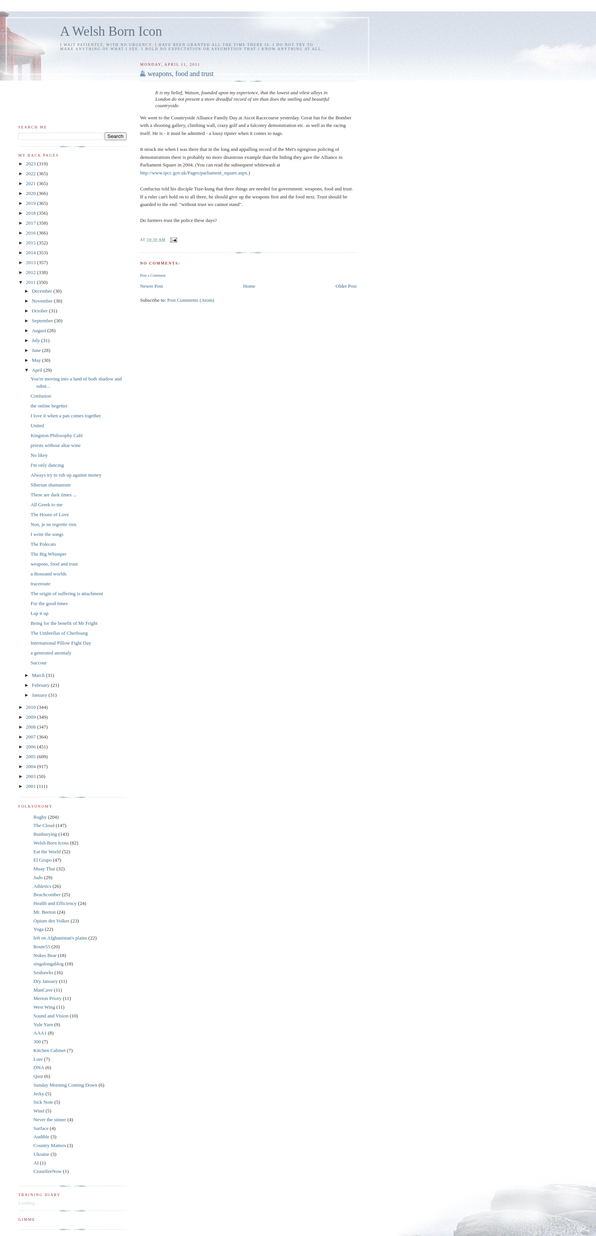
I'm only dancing (47, 465)
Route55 (41, 946)
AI (36, 1163)
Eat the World (47, 851)
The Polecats (43, 544)
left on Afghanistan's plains (60, 938)
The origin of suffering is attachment (66, 593)
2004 (31, 766)
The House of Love (49, 514)
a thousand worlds (48, 574)
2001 (31, 786)
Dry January (45, 981)
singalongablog (48, 964)
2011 (31, 282)
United (37, 425)
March (39, 675)
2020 (31, 193)
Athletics (42, 886)
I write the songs (46, 534)
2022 (31, 173)
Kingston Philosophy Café (56, 435)
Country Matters (49, 1145)
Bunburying (45, 834)
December (43, 291)
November (43, 301)
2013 (31, 262)
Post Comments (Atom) (190, 300)
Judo (38, 877)
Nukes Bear (45, 955)
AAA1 (40, 1033)
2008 (31, 727)
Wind (38, 1111)
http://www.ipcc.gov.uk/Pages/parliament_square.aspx (193, 173)
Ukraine (41, 1154)
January (40, 695)
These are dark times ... (53, 495)
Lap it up (39, 613)
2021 (31, 183)
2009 (31, 717)
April (38, 370)
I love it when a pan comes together (65, 415)
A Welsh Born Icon (111, 31)
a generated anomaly (50, 653)
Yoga (38, 929)
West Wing (44, 1007)
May (37, 360)
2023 (31, 163)
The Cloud (43, 825)
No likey (39, 455)
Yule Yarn (43, 1024)
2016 (31, 233)
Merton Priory (47, 998)
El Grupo (42, 860)
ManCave (43, 990)
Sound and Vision (50, 1016)
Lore (38, 1059)
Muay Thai (44, 869)
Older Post (346, 286)
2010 (31, 707)
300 (37, 1041)
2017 (31, 223)
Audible (41, 1136)
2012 (31, 272)
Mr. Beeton (44, 912)
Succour (38, 663)
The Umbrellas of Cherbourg (58, 633)
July (36, 340)
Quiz (38, 1076)
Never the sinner (49, 1119)
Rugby (40, 817)
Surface (41, 1128)
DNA (38, 1067)
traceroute (40, 583)
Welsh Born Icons (51, 843)
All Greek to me (46, 504)
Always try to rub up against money (65, 475)
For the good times (49, 603)
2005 (31, 756)
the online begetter (48, 406)
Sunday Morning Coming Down (65, 1085)
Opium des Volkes (51, 921)
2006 (31, 747)
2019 (31, 203)
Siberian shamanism (50, 485)
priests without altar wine (55, 445)
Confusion (40, 396)
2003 (31, 776)
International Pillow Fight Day (60, 643)
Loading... (28, 1203)
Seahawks (43, 972)
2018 (31, 213)
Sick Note (43, 1102)
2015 (31, 243)
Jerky (38, 1094)
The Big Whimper (48, 554)
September (43, 320)
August (40, 330)
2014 (31, 252)
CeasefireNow (47, 1171)
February (41, 685)
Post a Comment (152, 275)
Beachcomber (46, 894)
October (40, 311)
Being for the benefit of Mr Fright (63, 623)
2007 (31, 737)
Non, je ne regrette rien (53, 524)
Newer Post (151, 286)
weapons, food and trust (180, 74)
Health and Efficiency (55, 903)
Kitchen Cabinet (49, 1050)
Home (249, 286)
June (37, 350)
